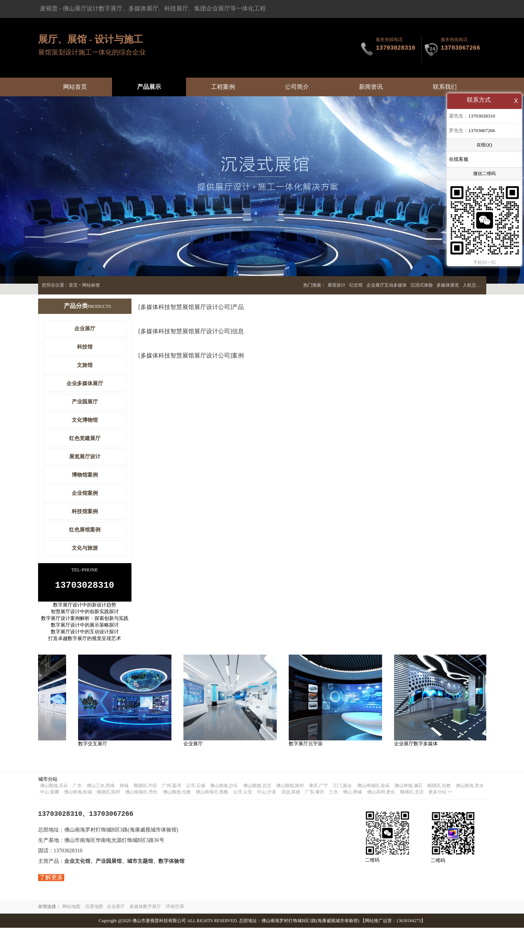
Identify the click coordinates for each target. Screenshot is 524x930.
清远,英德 (290, 794)
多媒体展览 (448, 285)
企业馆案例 (85, 493)
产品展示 (149, 87)
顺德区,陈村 (108, 794)
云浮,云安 (242, 794)
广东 (77, 787)
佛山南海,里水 (470, 787)
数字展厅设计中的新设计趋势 (84, 607)
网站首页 (75, 87)
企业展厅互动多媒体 (386, 285)
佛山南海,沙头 (224, 787)
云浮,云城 (195, 787)
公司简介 (297, 87)
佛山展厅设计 (81, 8)
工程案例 (223, 87)
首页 (73, 285)
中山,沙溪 (266, 794)
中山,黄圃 (49, 794)
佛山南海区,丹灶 (141, 794)
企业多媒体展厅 (84, 383)
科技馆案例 (85, 511)
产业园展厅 (85, 402)
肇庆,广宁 (318, 787)
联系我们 (445, 87)
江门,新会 (342, 787)
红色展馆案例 (84, 530)
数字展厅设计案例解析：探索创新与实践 (84, 620)
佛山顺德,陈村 (290, 787)
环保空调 (175, 908)
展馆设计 (336, 285)
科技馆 (85, 347)
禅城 (124, 787)
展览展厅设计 (84, 456)
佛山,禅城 (352, 794)
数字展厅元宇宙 (307, 746)
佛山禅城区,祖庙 (373, 787)
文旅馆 (85, 365)
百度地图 (94, 908)
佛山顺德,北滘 (257, 787)
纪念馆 (356, 285)
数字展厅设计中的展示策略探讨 (85, 627)
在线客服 (458, 160)
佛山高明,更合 (381, 794)
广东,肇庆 (314, 794)
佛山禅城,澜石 (408, 787)
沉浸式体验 (421, 285)
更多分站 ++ (440, 794)
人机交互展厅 (476, 285)
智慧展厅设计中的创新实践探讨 (85, 614)
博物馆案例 (85, 475)
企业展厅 (84, 328)
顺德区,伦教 (439, 787)
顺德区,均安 (145, 787)
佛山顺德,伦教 (177, 794)
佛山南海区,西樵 (212, 794)
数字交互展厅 (94, 746)
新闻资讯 (371, 87)
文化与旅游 (85, 548)
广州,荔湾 (171, 787)
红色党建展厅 (84, 438)
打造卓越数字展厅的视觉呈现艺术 (84, 640)
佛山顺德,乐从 (54, 787)
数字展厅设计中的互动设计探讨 (85, 634)
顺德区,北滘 (412, 794)
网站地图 (71, 908)
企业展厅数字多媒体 (417, 746)
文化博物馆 (85, 420)
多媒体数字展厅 (145, 908)
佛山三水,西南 (101, 787)
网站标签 (91, 285)
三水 (333, 794)
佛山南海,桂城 (78, 794)
